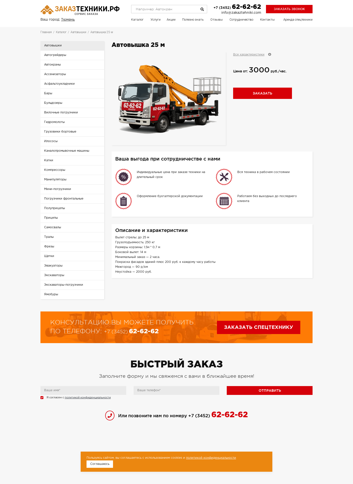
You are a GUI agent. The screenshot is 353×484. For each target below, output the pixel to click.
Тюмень (68, 19)
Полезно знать (193, 19)
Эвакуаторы (53, 265)
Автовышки (53, 45)
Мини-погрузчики (57, 189)
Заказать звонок (289, 9)
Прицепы (51, 217)
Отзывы (216, 19)
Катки (48, 160)
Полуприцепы (54, 208)
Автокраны (52, 64)
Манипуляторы (55, 179)
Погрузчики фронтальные (63, 198)
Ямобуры (51, 294)
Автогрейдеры (55, 55)
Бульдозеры (53, 103)
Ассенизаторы (55, 74)
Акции (171, 19)
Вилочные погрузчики (61, 112)
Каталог (137, 19)
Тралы (49, 237)
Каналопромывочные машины (66, 150)
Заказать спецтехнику (258, 327)
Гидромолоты (54, 122)
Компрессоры (54, 170)
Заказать (262, 93)
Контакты (267, 19)
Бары (48, 93)
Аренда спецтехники (298, 19)
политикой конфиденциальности (88, 397)
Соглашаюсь (99, 464)
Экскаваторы (54, 275)
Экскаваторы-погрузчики (63, 284)
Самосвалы (52, 227)
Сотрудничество (241, 19)
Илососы (51, 141)
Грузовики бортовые (60, 131)
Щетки (49, 256)
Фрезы (49, 246)
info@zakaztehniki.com (241, 12)
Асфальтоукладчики (59, 83)
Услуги (156, 19)
